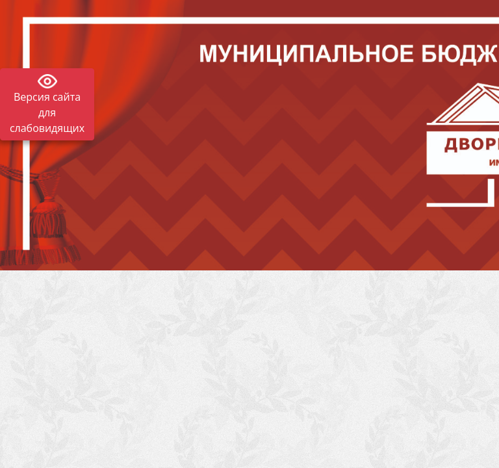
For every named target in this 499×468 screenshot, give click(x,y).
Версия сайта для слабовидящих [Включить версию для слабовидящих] (47, 112)
